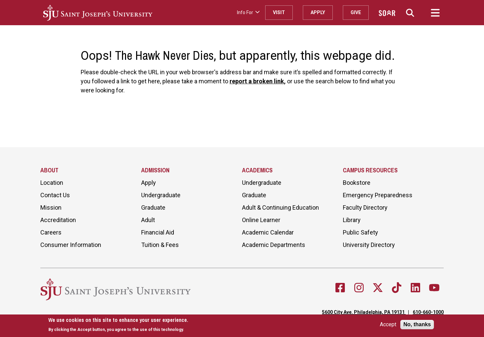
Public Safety (360, 232)
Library (352, 219)
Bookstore (356, 182)
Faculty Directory (365, 207)
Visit (279, 12)
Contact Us (55, 195)
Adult (148, 219)
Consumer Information (70, 244)
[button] (410, 12)
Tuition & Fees (160, 244)
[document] (118, 324)
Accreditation (58, 219)
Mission (51, 207)
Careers (51, 232)
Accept (388, 325)
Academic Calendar (268, 232)
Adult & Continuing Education (280, 207)
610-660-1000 (428, 312)
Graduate (153, 207)
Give (356, 12)
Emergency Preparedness (377, 195)
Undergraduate (160, 195)
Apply (318, 12)
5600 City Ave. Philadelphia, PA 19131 (364, 312)
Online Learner (261, 219)
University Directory (369, 244)
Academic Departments (273, 244)
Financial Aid (157, 232)
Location (51, 182)
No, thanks (417, 324)
